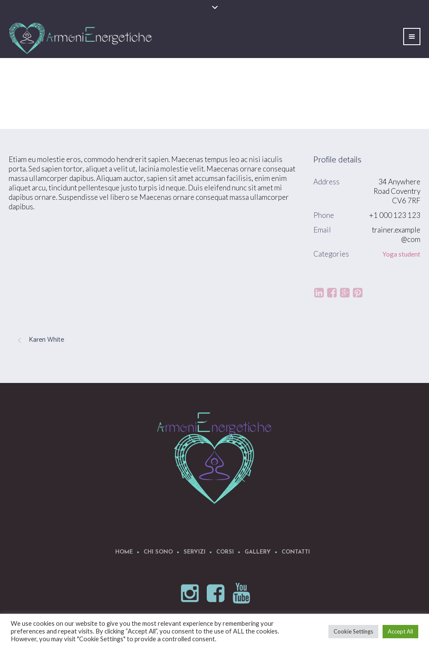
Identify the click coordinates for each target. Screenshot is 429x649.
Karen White (46, 340)
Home (338, 107)
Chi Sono (158, 552)
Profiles (367, 107)
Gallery (258, 552)
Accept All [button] (400, 631)
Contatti (296, 552)
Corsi (225, 552)
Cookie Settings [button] (353, 631)
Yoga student (401, 254)
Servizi (194, 552)
